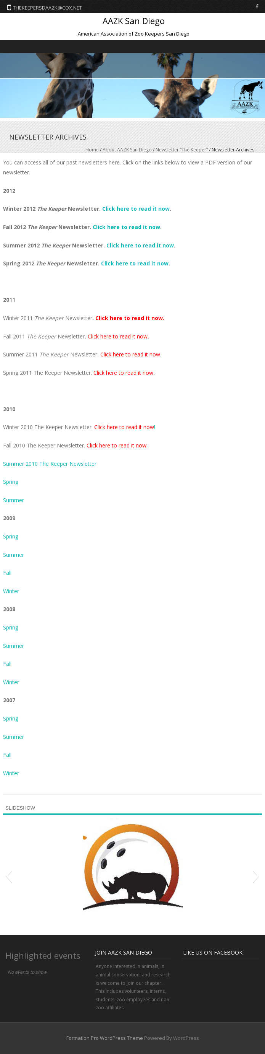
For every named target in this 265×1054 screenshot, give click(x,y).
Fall (7, 572)
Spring (10, 481)
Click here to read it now (136, 208)
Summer (13, 500)
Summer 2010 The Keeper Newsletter (49, 463)
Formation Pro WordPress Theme (104, 1037)
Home (92, 149)
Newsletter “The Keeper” (182, 149)
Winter (11, 591)
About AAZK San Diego (127, 149)
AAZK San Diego (134, 20)
